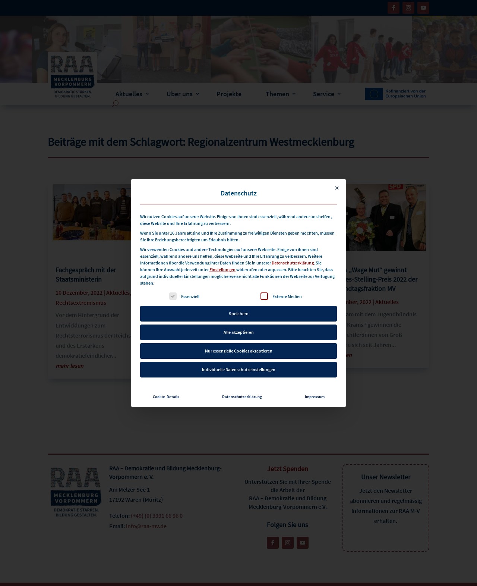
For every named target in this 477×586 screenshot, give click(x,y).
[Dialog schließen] (337, 185)
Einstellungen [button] (222, 266)
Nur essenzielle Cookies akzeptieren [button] (238, 348)
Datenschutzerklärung (293, 260)
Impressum (315, 393)
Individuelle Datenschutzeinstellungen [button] (238, 366)
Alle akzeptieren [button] (239, 329)
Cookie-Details (166, 393)
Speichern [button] (239, 310)
